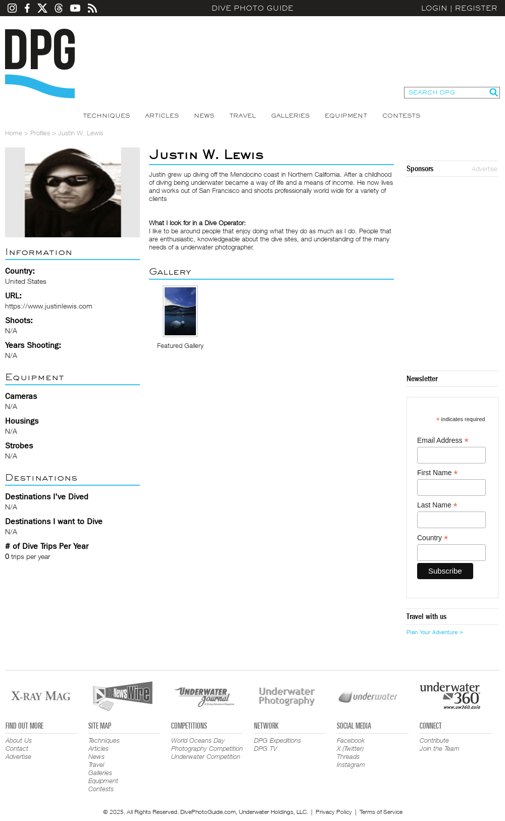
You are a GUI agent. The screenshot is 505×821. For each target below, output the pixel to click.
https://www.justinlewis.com (48, 305)
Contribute (434, 740)
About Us (19, 740)
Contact (17, 748)
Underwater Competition (205, 756)
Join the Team (440, 748)
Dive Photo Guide (252, 8)
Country (432, 538)
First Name (437, 473)
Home (13, 133)
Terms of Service (381, 811)
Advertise (484, 169)
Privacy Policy (334, 811)
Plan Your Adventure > (435, 632)
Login (434, 8)
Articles (162, 115)
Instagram (351, 764)
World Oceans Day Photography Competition (207, 744)
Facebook (351, 740)
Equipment (346, 115)
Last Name (437, 505)
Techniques (106, 115)
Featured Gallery (180, 345)
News (204, 115)
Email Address (443, 440)
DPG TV (265, 748)
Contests (401, 115)
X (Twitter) (350, 748)
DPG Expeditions (277, 740)
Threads (348, 756)
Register (476, 8)
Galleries (290, 115)
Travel (242, 115)
